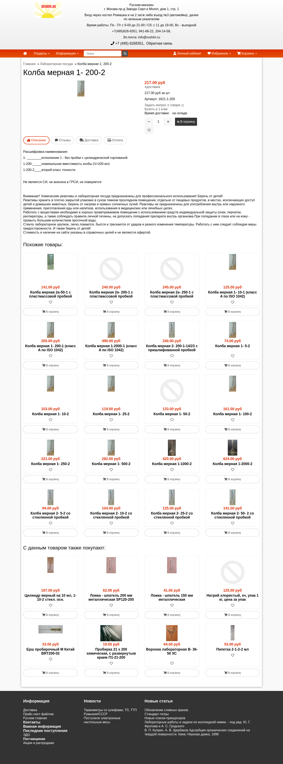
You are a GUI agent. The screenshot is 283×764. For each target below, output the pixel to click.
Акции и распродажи (38, 743)
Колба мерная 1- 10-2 (50, 414)
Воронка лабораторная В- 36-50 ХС (172, 651)
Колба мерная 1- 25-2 (111, 414)
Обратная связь (158, 43)
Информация (67, 53)
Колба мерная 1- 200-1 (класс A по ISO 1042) (50, 348)
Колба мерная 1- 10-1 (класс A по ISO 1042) (232, 294)
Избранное (219, 53)
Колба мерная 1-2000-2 (232, 464)
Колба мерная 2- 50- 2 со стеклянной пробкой (232, 515)
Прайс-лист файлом (38, 714)
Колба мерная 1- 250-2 (50, 464)
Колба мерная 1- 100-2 (232, 414)
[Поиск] (102, 53)
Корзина (247, 53)
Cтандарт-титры (157, 714)
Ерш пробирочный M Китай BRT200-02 (50, 651)
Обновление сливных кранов (166, 710)
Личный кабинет (187, 53)
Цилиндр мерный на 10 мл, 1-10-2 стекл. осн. (50, 597)
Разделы (42, 53)
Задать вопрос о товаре (162, 105)
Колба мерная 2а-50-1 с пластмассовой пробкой (50, 294)
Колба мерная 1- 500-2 (111, 464)
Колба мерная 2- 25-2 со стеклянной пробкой (172, 515)
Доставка (30, 710)
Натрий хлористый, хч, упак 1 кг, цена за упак (233, 597)
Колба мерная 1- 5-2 (232, 346)
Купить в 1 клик (156, 109)
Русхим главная (35, 718)
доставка (153, 87)
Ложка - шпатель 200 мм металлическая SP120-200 (111, 597)
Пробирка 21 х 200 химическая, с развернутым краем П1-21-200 (111, 653)
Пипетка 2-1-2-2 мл (232, 649)
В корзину (186, 121)
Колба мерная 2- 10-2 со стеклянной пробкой (111, 515)
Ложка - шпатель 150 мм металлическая (172, 597)
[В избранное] (149, 130)
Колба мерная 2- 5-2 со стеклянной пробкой (50, 515)
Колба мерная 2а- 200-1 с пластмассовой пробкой (111, 294)
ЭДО (26, 735)
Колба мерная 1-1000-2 (172, 464)
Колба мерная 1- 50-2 (172, 414)
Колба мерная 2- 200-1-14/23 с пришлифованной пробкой (172, 348)
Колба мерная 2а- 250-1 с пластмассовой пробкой (172, 294)
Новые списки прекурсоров (165, 718)
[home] (25, 53)
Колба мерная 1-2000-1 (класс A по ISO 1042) (111, 348)
